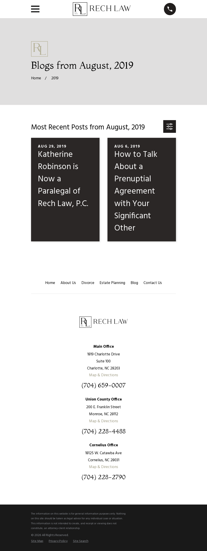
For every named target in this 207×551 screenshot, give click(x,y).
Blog (134, 283)
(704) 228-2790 (103, 477)
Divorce (87, 283)
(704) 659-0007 (103, 385)
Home (50, 283)
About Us (68, 283)
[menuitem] (37, 541)
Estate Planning (112, 283)
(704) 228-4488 (104, 431)
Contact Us (153, 283)
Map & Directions (103, 375)
